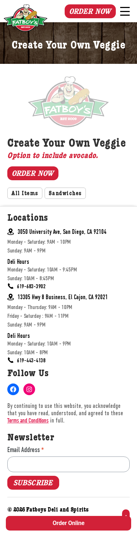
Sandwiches (65, 194)
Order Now (90, 11)
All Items (24, 194)
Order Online (68, 523)
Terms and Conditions (28, 421)
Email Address (25, 450)
